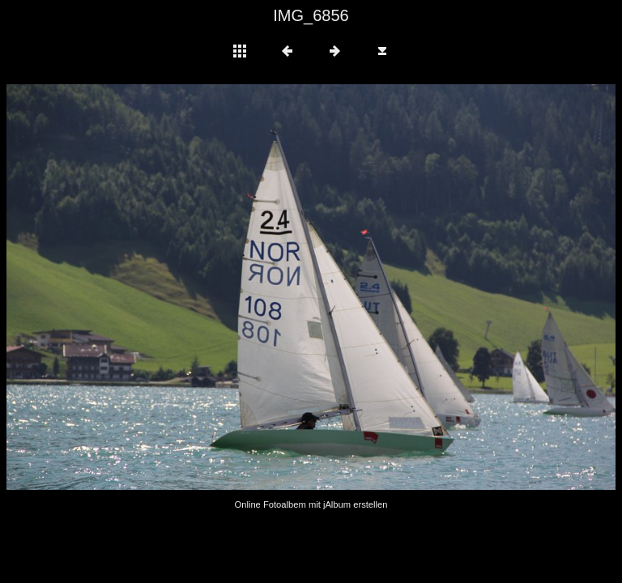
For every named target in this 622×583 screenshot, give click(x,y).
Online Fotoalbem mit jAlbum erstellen (310, 504)
